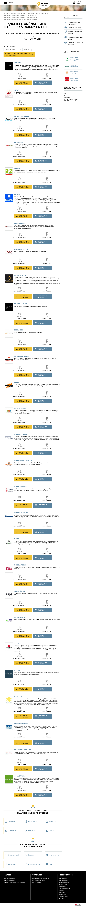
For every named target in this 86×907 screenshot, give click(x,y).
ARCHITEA (17, 63)
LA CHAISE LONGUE (21, 434)
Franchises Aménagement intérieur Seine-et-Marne (19, 17)
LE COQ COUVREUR (20, 486)
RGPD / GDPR (62, 898)
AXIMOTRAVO (18, 142)
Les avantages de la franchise (38, 880)
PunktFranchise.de (63, 878)
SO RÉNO (17, 670)
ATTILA (16, 90)
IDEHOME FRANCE (20, 408)
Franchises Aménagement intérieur (35, 13)
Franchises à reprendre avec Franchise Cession (14, 882)
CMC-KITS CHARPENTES (22, 249)
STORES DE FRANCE (21, 724)
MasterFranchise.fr (63, 884)
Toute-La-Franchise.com (64, 882)
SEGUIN (16, 643)
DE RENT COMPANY (20, 304)
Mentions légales (62, 894)
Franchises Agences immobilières (74, 23)
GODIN (16, 382)
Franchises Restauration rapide (75, 38)
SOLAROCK (18, 696)
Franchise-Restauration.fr (64, 888)
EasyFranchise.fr (62, 886)
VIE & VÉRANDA (19, 776)
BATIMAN (17, 168)
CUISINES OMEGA (20, 275)
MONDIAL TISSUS (20, 565)
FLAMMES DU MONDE (21, 356)
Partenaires (61, 890)
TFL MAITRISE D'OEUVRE (22, 750)
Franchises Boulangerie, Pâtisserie (75, 32)
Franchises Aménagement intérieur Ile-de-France (19, 15)
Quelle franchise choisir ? (9, 878)
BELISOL (17, 194)
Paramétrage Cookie (63, 896)
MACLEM (17, 539)
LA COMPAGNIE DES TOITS (23, 460)
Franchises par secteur (14, 13)
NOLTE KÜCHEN (19, 591)
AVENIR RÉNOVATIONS (21, 116)
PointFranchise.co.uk (63, 880)
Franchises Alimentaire (75, 28)
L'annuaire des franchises (9, 880)
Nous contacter (62, 892)
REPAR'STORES (19, 617)
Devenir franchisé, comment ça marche (40, 878)
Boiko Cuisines (19, 223)
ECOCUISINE (18, 330)
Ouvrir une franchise (36, 882)
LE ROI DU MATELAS (21, 513)
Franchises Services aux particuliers (75, 43)
